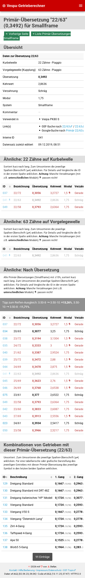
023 (5, 423)
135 (5, 526)
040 (5, 352)
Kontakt (13, 570)
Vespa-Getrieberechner (23, 6)
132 (5, 504)
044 (5, 366)
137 (5, 540)
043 (5, 416)
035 (5, 345)
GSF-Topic (68, 570)
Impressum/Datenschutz (48, 570)
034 (5, 331)
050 (5, 430)
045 (5, 380)
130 (5, 490)
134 (5, 519)
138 (5, 547)
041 (7, 200)
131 (5, 497)
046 (5, 387)
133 (5, 512)
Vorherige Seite (16, 34)
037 (5, 193)
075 (5, 394)
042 (5, 409)
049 (5, 207)
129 (5, 483)
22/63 (66, 126)
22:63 (78, 126)
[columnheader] (6, 187)
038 (5, 338)
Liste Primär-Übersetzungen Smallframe (37, 36)
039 (5, 359)
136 (5, 533)
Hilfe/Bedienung (27, 570)
